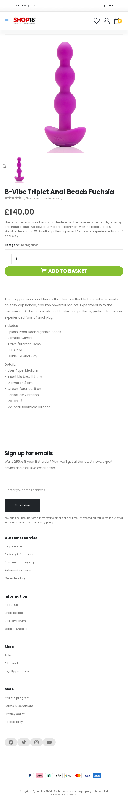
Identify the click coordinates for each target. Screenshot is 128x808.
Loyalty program (17, 671)
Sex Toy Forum (15, 621)
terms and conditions (17, 522)
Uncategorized (29, 245)
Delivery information (19, 554)
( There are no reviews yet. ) (43, 198)
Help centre (13, 546)
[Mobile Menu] (8, 21)
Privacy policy (15, 714)
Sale (8, 655)
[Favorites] (97, 21)
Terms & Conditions (19, 706)
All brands (12, 663)
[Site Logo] (24, 20)
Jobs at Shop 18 (16, 629)
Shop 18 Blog (14, 613)
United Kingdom (20, 5)
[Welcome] (107, 21)
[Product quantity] (16, 259)
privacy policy (45, 522)
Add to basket (67, 271)
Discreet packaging (19, 562)
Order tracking (15, 578)
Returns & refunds (18, 570)
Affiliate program (17, 698)
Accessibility (14, 722)
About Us (11, 605)
